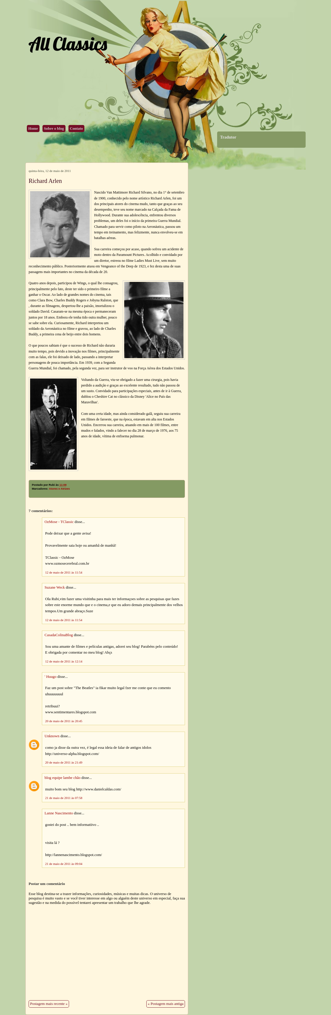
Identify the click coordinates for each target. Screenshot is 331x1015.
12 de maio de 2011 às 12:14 (63, 661)
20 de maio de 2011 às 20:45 (63, 721)
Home (33, 128)
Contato (76, 128)
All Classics (67, 44)
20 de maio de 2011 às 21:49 (63, 762)
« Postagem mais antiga (165, 1004)
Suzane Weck (55, 587)
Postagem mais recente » (49, 1004)
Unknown (52, 736)
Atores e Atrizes (59, 488)
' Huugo (50, 677)
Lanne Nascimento (59, 813)
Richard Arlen (45, 181)
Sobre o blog (54, 128)
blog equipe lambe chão (63, 778)
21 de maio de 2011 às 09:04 (63, 863)
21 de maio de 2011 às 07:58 (63, 798)
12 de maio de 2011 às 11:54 (63, 572)
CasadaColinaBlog (59, 635)
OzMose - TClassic (59, 522)
